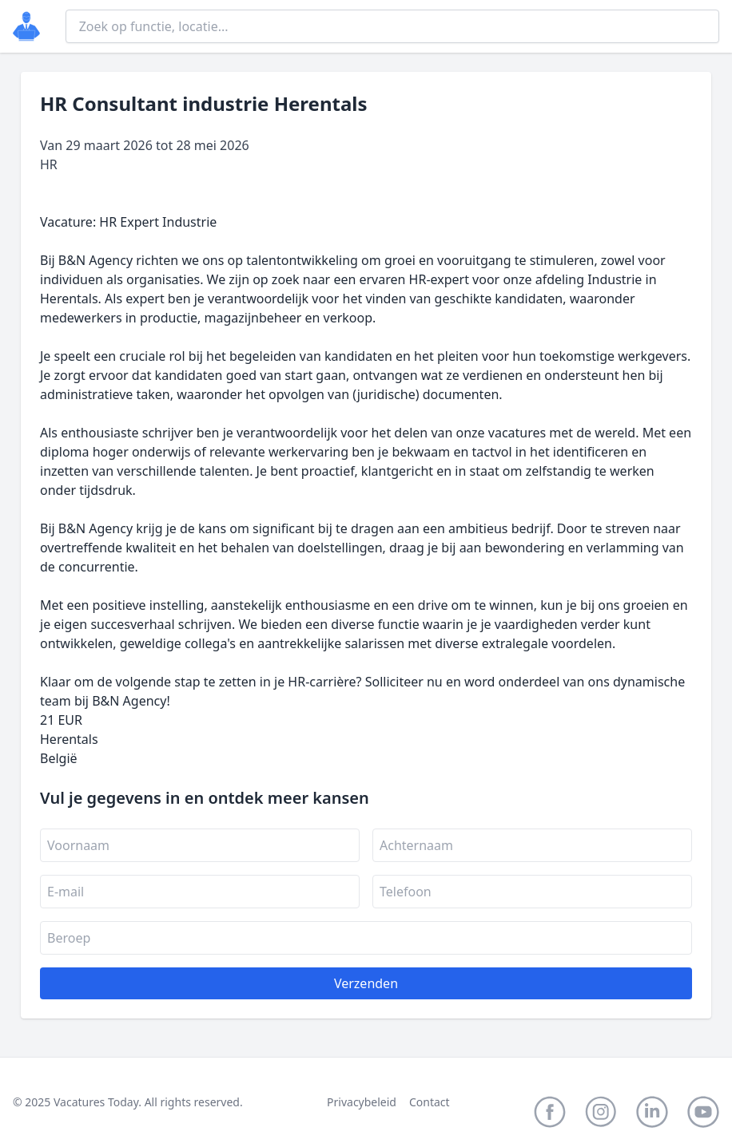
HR (49, 164)
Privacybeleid (361, 1101)
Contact (429, 1101)
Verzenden (366, 983)
